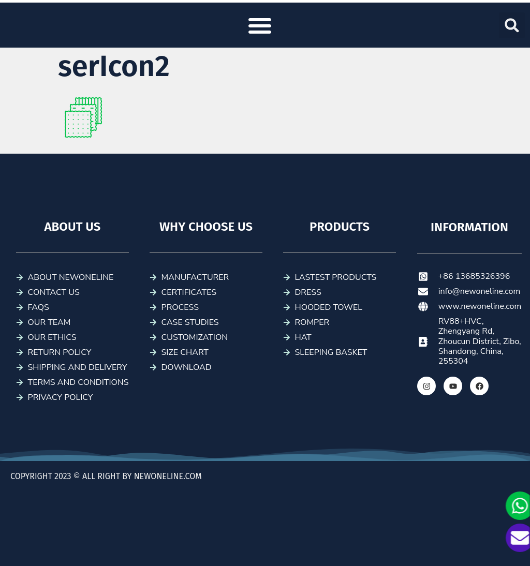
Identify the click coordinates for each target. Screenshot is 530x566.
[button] (259, 25)
